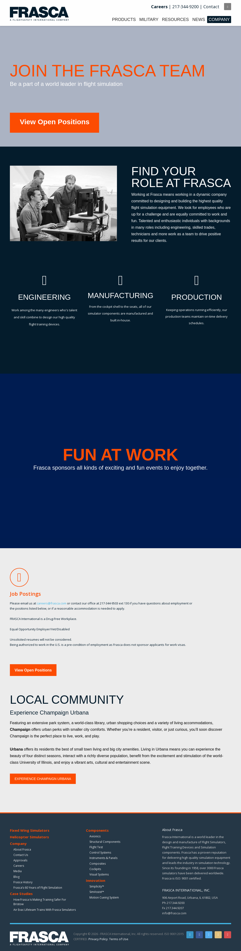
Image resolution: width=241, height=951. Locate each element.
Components (97, 830)
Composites (97, 864)
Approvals (20, 860)
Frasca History (22, 882)
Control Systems (100, 853)
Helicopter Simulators (29, 837)
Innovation (95, 880)
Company (18, 843)
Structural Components (104, 842)
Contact (211, 6)
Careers (18, 866)
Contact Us (20, 855)
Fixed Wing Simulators (29, 830)
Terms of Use (118, 939)
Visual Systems (99, 874)
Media (17, 871)
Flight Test (96, 847)
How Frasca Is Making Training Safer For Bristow (39, 902)
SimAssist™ (96, 892)
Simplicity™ (96, 886)
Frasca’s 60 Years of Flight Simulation (37, 888)
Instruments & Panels (103, 858)
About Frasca (22, 849)
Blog (16, 877)
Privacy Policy (98, 939)
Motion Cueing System (104, 897)
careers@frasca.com (51, 603)
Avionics (94, 836)
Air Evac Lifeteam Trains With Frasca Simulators (44, 910)
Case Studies (21, 893)
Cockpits (95, 869)
